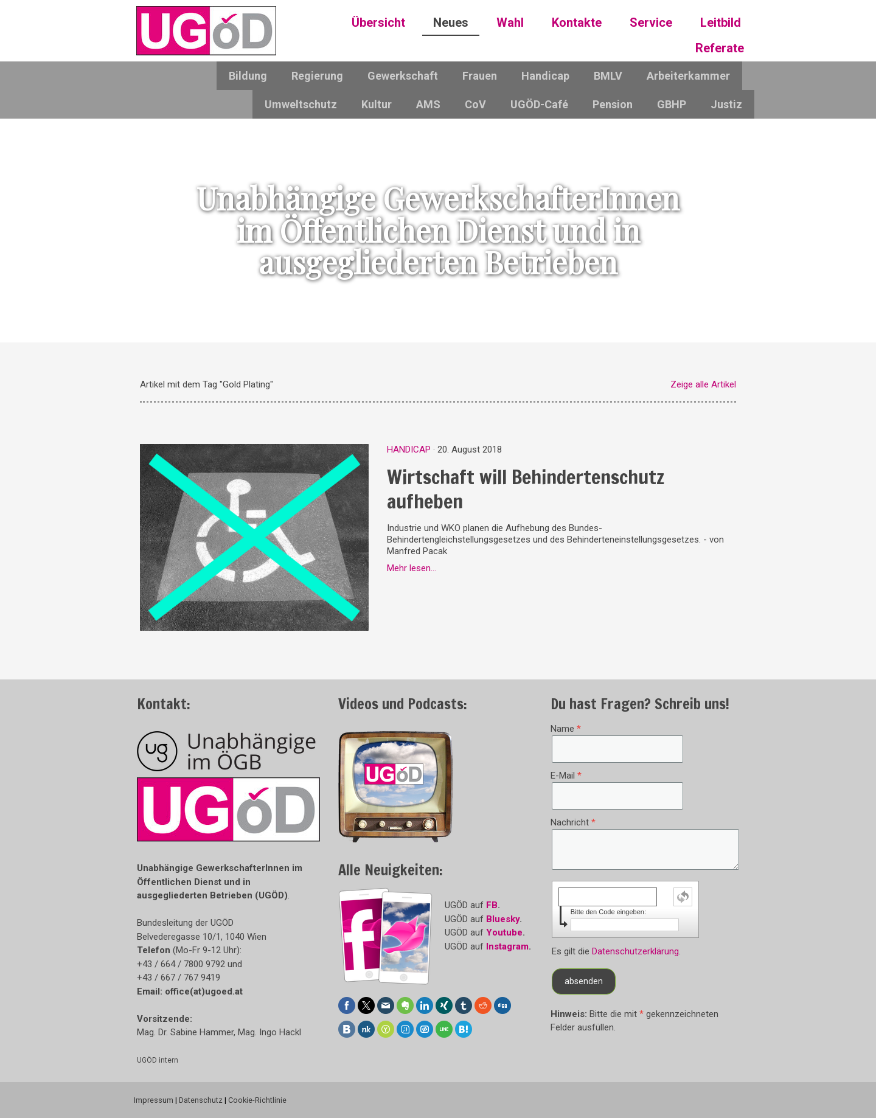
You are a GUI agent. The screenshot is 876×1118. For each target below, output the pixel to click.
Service (651, 22)
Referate (719, 48)
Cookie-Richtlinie (257, 1100)
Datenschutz (201, 1100)
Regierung (317, 75)
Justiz (726, 104)
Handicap (545, 75)
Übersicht (378, 22)
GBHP (671, 104)
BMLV (608, 75)
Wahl (510, 22)
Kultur (376, 104)
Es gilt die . (616, 951)
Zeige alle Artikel (703, 384)
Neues (450, 22)
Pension (613, 104)
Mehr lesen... (411, 568)
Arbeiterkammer (688, 75)
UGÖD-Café (539, 104)
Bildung (248, 75)
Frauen (479, 75)
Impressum (153, 1100)
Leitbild (720, 22)
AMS (428, 104)
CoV (475, 104)
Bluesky (503, 919)
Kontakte (577, 22)
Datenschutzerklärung (635, 951)
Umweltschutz (301, 104)
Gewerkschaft (402, 75)
